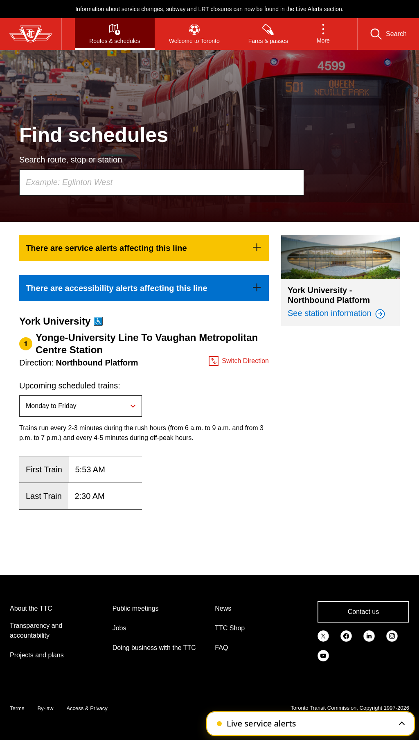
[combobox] (161, 182)
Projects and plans (37, 655)
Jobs (119, 628)
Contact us (363, 611)
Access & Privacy (86, 708)
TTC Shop (230, 628)
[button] (323, 34)
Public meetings (136, 608)
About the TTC (31, 608)
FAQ (221, 647)
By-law (45, 708)
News (223, 608)
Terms (17, 708)
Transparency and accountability (36, 630)
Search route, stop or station (70, 159)
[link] (144, 248)
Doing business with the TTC (154, 647)
